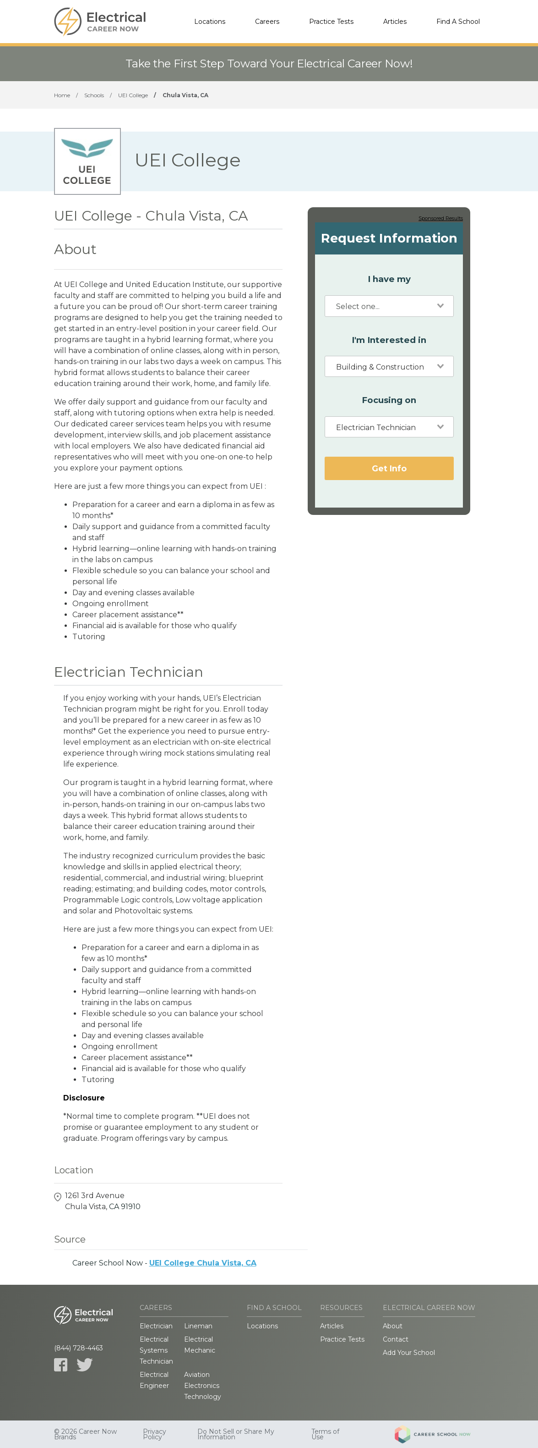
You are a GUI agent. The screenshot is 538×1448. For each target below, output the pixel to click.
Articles (395, 21)
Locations (209, 21)
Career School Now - (164, 1263)
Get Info (389, 468)
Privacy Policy (154, 1434)
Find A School (458, 21)
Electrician (156, 1326)
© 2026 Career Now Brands (85, 1434)
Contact (395, 1339)
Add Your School (409, 1353)
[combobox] (389, 306)
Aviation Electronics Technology (202, 1386)
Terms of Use (325, 1434)
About (392, 1326)
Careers (267, 21)
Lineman (198, 1326)
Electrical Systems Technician (156, 1350)
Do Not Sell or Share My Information (235, 1434)
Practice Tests (331, 21)
